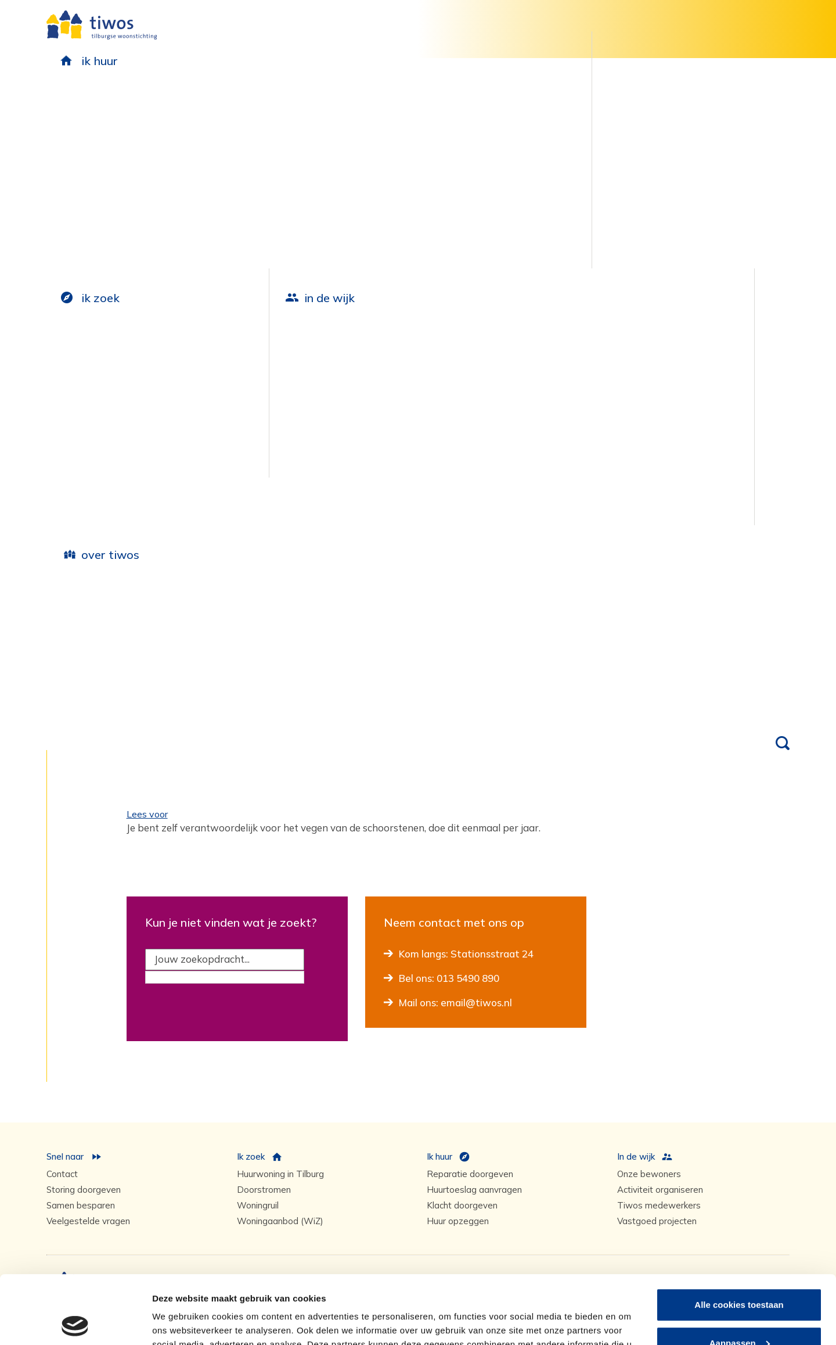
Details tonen (179, 1322)
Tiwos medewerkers (659, 1205)
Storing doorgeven (83, 1189)
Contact (62, 1173)
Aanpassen (739, 1274)
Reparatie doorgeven (470, 1173)
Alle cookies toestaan (738, 1237)
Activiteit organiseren (660, 1189)
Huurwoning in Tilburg (280, 1173)
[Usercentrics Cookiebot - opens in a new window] (75, 1322)
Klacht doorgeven (462, 1205)
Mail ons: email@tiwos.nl (455, 1002)
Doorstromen (264, 1189)
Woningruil (258, 1205)
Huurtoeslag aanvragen (474, 1189)
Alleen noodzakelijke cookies (739, 1313)
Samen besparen (80, 1205)
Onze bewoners (649, 1173)
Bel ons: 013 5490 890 (449, 978)
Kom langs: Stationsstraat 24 (466, 954)
